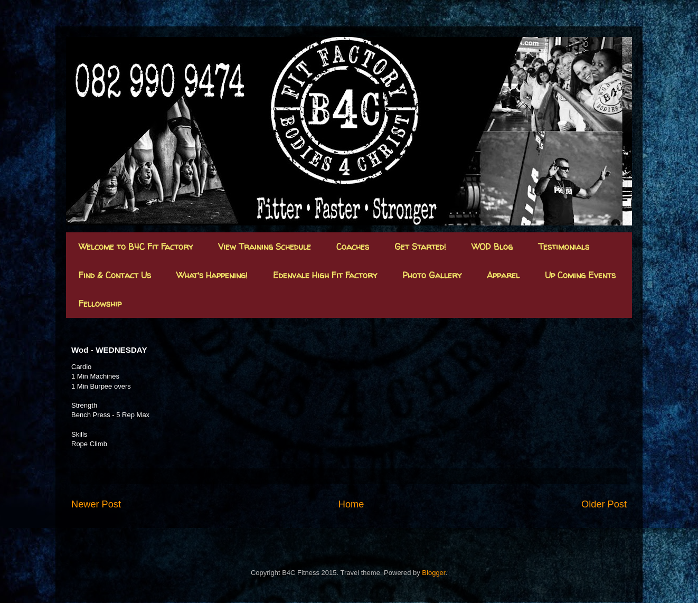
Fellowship (100, 303)
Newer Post (96, 504)
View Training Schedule (264, 246)
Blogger (433, 573)
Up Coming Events (580, 275)
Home (351, 504)
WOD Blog (492, 246)
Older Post (604, 504)
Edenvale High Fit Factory (325, 275)
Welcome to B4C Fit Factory (136, 246)
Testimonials (563, 246)
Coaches (352, 246)
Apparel (503, 275)
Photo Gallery (431, 275)
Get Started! (420, 246)
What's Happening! (212, 275)
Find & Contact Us (115, 275)
